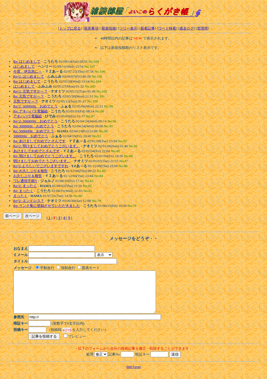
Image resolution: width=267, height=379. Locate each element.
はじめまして (24, 66)
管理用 (202, 28)
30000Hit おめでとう (30, 136)
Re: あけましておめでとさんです (39, 141)
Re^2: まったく (25, 186)
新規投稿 (109, 28)
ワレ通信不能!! (25, 181)
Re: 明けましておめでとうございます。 (44, 156)
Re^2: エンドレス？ (28, 201)
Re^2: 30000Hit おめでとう (35, 106)
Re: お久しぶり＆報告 (30, 171)
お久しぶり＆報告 (27, 176)
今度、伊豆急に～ (27, 71)
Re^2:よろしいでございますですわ (40, 166)
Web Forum (133, 375)
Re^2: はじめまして (28, 76)
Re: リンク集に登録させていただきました (46, 206)
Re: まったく (23, 191)
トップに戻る (70, 28)
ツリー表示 (128, 28)
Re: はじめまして (27, 61)
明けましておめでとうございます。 (42, 161)
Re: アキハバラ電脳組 (30, 111)
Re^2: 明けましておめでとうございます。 (46, 146)
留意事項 (91, 28)
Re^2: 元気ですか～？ (30, 91)
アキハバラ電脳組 (27, 116)
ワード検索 (167, 28)
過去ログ (186, 28)
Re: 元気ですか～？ (28, 96)
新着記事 (148, 28)
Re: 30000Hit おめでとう (33, 126)
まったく (20, 196)
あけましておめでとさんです (36, 151)
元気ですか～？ (25, 101)
